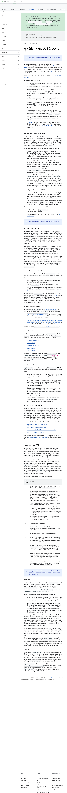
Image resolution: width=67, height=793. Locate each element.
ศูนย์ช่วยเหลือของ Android (57, 776)
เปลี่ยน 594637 (31, 351)
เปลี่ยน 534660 (31, 348)
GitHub (23, 790)
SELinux (56, 295)
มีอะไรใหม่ (4, 9)
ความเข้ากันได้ (40, 9)
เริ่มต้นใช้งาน (13, 9)
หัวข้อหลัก (35, 43)
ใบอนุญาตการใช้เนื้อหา (50, 677)
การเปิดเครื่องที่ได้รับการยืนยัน (47, 126)
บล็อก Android (40, 780)
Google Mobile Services (57, 785)
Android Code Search (26, 1)
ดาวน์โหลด (23, 780)
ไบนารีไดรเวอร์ (24, 787)
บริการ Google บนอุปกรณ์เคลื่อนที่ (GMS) (38, 437)
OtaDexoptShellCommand (53, 322)
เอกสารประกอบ (5, 6)
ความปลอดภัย (22, 9)
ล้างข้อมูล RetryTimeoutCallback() (35, 432)
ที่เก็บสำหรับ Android (26, 776)
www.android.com (56, 783)
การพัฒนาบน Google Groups (43, 790)
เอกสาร (30, 43)
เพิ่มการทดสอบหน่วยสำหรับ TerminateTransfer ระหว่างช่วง (41, 430)
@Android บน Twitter (41, 776)
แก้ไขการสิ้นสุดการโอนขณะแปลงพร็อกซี (36, 427)
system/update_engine (50, 309)
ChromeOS (52, 71)
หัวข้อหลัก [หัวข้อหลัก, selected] (31, 9)
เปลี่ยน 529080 (31, 343)
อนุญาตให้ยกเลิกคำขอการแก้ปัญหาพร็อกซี (37, 424)
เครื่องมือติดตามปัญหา (56, 790)
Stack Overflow (55, 787)
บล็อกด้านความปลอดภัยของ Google (42, 783)
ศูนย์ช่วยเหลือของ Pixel (56, 778)
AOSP (25, 43)
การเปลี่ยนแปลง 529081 (33, 345)
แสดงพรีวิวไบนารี (25, 783)
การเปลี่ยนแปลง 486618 (33, 340)
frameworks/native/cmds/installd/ (38, 314)
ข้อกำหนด (23, 778)
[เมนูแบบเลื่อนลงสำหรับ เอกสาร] (18, 1)
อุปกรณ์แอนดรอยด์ (51, 9)
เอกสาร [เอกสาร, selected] (14, 1)
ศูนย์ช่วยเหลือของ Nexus (57, 780)
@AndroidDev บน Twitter (42, 778)
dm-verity (29, 122)
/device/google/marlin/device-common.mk (47, 326)
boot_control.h (29, 266)
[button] (8, 12)
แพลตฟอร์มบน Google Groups (42, 787)
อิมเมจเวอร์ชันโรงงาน (25, 785)
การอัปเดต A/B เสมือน (38, 57)
